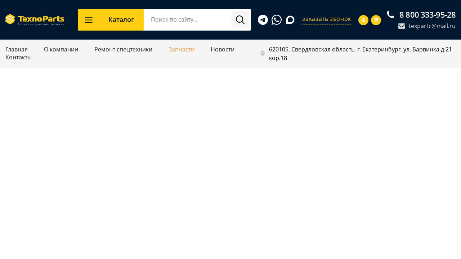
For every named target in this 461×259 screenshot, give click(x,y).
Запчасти (181, 49)
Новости (222, 49)
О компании (61, 49)
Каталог (109, 19)
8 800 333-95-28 (421, 14)
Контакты (18, 57)
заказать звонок (326, 19)
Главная (16, 49)
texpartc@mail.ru (427, 26)
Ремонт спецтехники (123, 49)
